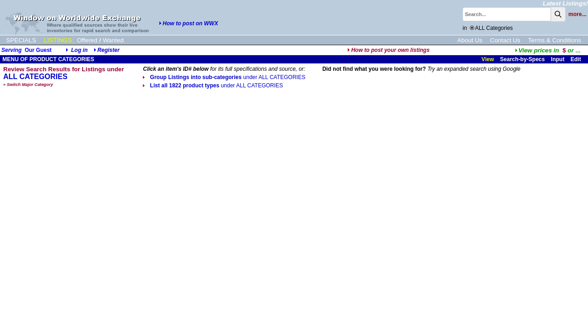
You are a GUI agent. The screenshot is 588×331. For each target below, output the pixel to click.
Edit (576, 59)
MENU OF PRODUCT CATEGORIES (47, 59)
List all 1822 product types (213, 85)
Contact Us (505, 40)
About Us (469, 40)
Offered (87, 40)
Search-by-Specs (522, 59)
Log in (79, 50)
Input (557, 59)
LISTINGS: (59, 40)
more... (577, 14)
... (548, 50)
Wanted (113, 40)
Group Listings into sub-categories (224, 77)
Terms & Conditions (554, 40)
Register (108, 50)
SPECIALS (21, 40)
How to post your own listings (388, 50)
